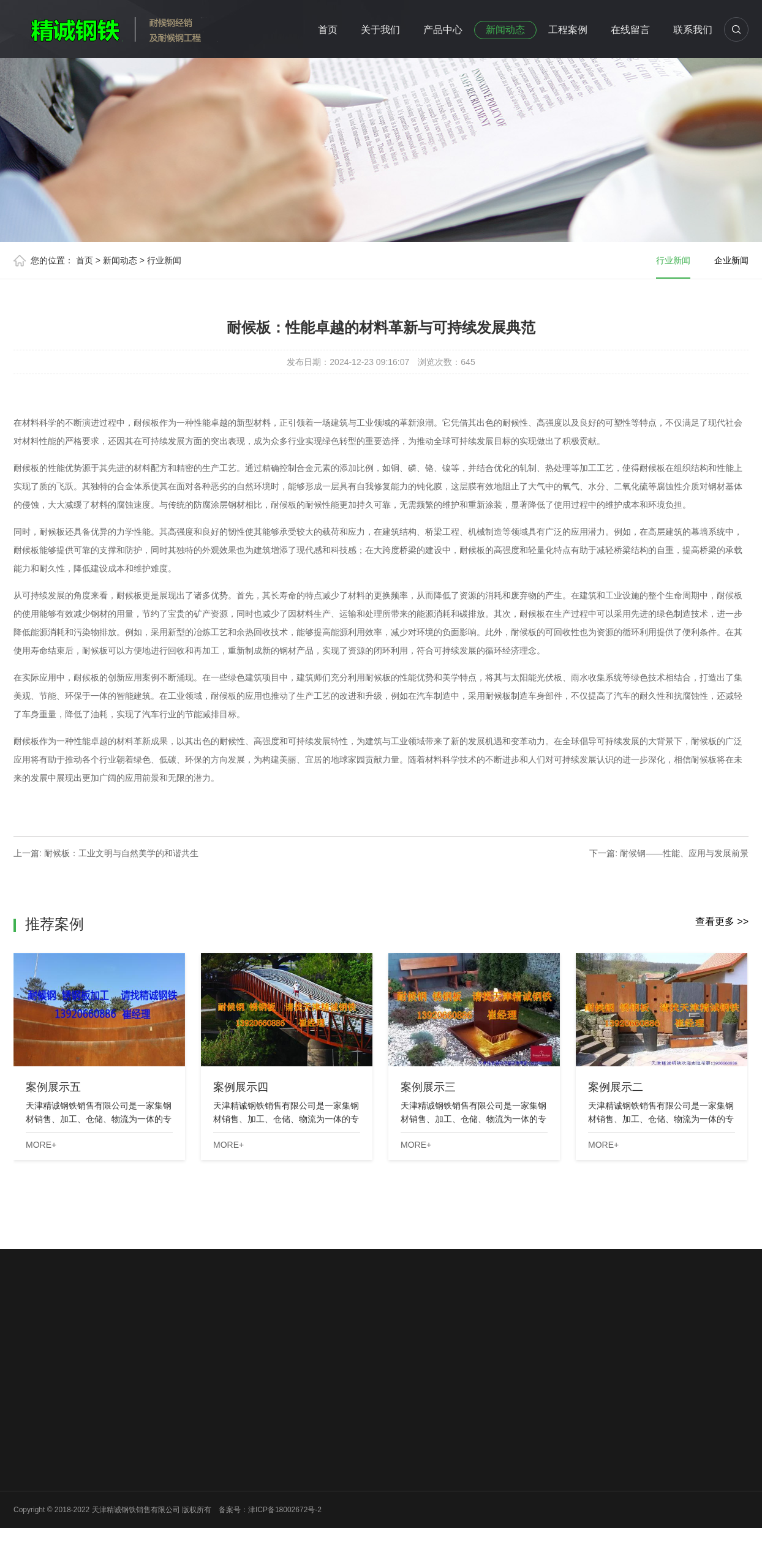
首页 (328, 29)
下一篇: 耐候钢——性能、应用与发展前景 (669, 853)
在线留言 (630, 29)
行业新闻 (164, 260)
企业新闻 (731, 260)
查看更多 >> (722, 921)
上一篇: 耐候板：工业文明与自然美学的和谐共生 (105, 853)
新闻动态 (505, 29)
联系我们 (692, 29)
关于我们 (380, 29)
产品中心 (442, 29)
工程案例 (567, 29)
